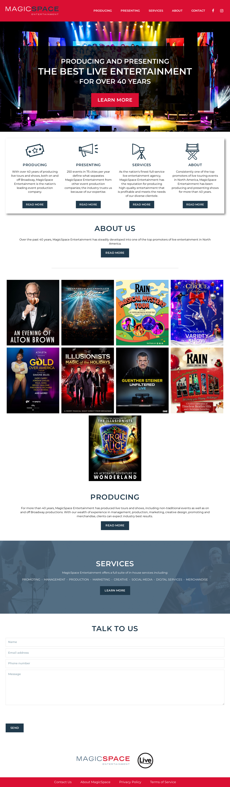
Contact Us (63, 782)
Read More (35, 204)
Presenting (130, 10)
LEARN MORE (115, 100)
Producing (102, 10)
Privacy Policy (130, 782)
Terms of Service (163, 782)
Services (156, 10)
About (177, 10)
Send (14, 728)
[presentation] (32, 715)
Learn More (115, 590)
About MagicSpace (95, 782)
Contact (198, 10)
